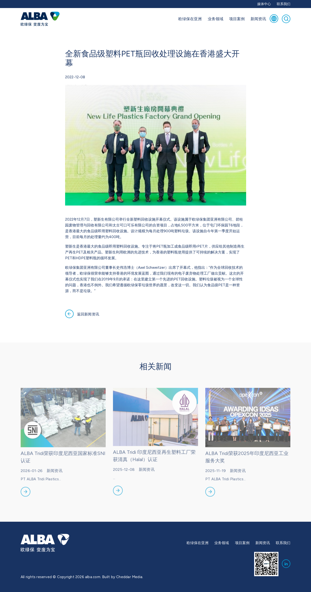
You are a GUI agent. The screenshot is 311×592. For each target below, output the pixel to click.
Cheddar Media (129, 577)
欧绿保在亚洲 (190, 18)
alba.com (92, 577)
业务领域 (215, 18)
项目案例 (237, 18)
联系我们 (283, 4)
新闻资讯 (258, 18)
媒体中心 (264, 4)
